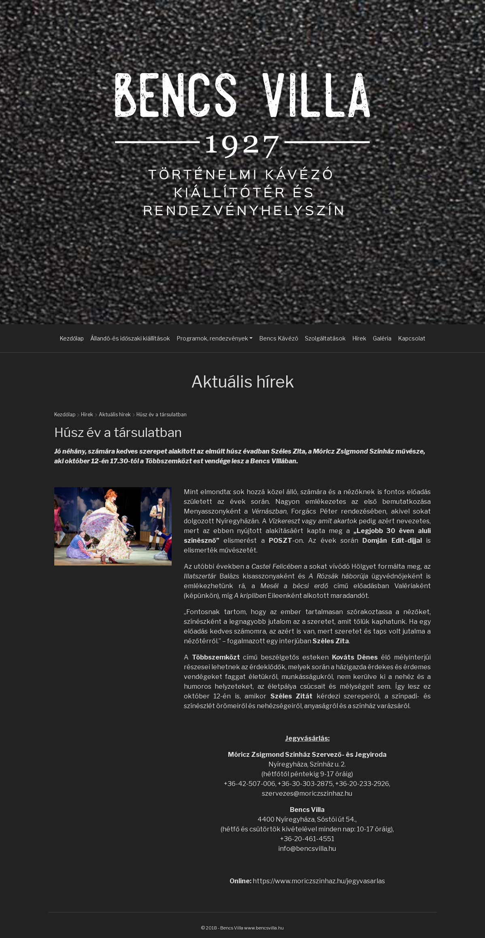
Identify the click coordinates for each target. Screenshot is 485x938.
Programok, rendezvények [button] (212, 338)
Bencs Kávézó (278, 338)
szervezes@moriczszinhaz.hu (307, 793)
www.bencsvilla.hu (264, 928)
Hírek (359, 338)
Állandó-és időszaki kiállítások (130, 338)
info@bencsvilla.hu (307, 848)
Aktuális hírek (115, 414)
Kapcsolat (411, 338)
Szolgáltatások (325, 338)
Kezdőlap (72, 338)
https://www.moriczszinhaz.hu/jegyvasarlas (319, 881)
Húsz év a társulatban (161, 414)
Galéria (382, 338)
